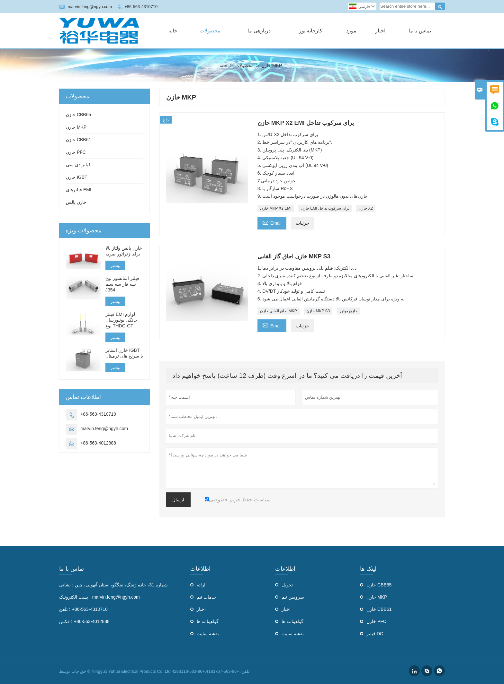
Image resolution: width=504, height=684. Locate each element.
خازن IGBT (76, 177)
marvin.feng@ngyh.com (90, 6)
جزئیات (302, 223)
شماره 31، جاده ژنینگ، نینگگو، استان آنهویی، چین (121, 584)
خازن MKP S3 (318, 311)
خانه (172, 30)
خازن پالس (76, 202)
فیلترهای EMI (78, 189)
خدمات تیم (207, 597)
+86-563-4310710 (141, 6)
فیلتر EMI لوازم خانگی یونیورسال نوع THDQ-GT (121, 320)
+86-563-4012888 (98, 443)
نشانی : (66, 584)
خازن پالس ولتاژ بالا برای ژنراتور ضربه (123, 251)
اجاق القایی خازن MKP (278, 311)
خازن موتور (348, 311)
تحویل (287, 584)
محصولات (210, 30)
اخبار (380, 30)
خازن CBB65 (78, 114)
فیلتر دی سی (78, 164)
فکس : (65, 621)
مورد (351, 30)
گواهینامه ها (208, 621)
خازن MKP (76, 127)
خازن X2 (366, 208)
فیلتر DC (374, 633)
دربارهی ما (259, 30)
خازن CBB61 (78, 139)
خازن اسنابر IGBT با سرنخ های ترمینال (124, 353)
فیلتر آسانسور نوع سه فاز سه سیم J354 (122, 284)
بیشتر (115, 265)
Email (272, 222)
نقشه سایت (208, 633)
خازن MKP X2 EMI (276, 208)
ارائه (201, 584)
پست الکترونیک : (75, 597)
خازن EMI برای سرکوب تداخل (325, 208)
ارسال (178, 499)
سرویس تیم (293, 597)
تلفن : (64, 609)
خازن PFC (76, 152)
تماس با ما (420, 30)
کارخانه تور (310, 30)
